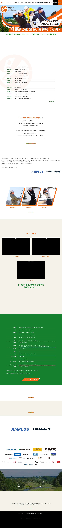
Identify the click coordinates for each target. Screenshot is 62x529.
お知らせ (15, 2)
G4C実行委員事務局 (40, 514)
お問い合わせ (55, 2)
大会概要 (29, 2)
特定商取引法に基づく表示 (31, 514)
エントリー (60, 2)
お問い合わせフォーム (30, 487)
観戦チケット (34, 2)
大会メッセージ (20, 2)
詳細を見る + (31, 413)
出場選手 (25, 2)
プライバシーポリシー (22, 514)
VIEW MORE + (51, 101)
